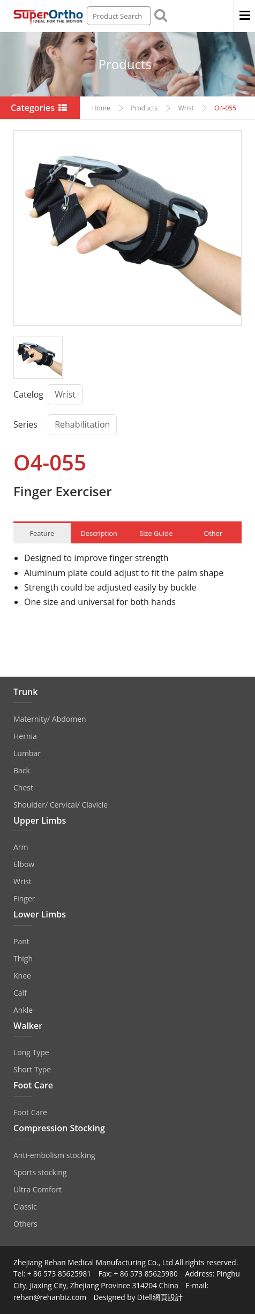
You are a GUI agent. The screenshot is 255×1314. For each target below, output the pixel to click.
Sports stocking (40, 1172)
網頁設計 (168, 1297)
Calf (20, 993)
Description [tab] (99, 533)
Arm (20, 847)
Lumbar (27, 753)
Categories (40, 108)
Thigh (23, 958)
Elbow (23, 864)
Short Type (32, 1069)
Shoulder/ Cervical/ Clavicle (60, 805)
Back (21, 770)
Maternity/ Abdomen (49, 719)
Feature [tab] (41, 533)
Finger (24, 898)
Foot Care (30, 1112)
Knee (22, 975)
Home (101, 108)
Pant (21, 941)
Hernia (25, 736)
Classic (25, 1206)
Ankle (23, 1010)
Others (25, 1224)
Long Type (31, 1052)
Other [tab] (213, 533)
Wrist (186, 108)
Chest (23, 787)
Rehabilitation (82, 424)
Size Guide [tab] (155, 533)
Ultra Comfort (37, 1189)
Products (125, 64)
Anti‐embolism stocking (54, 1155)
